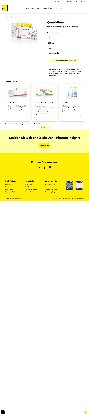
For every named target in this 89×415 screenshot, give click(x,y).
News (61, 8)
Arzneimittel (16, 17)
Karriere (62, 1)
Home (6, 17)
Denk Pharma (9, 184)
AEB (72, 198)
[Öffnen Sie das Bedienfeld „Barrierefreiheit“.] (3, 412)
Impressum (67, 198)
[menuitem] (83, 1)
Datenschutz (61, 198)
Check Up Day (48, 8)
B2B (56, 8)
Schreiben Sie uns (50, 184)
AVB (75, 198)
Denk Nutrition (9, 189)
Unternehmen (30, 8)
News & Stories (29, 192)
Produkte (38, 8)
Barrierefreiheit (80, 198)
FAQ (68, 1)
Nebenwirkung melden (51, 189)
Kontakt (57, 1)
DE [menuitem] (82, 1)
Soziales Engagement (31, 189)
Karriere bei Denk (10, 192)
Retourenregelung (50, 192)
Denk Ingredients (9, 187)
